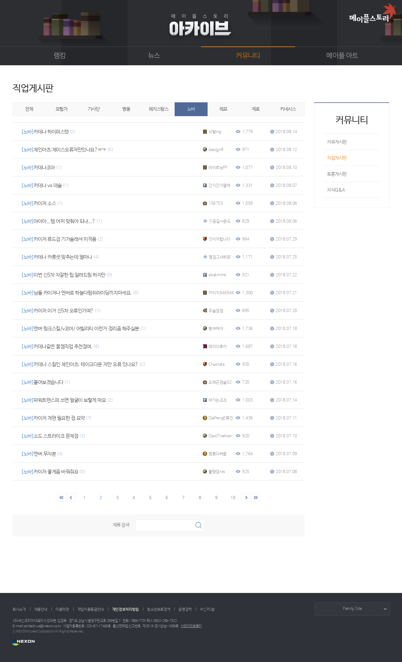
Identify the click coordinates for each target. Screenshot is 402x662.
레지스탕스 (159, 109)
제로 (256, 109)
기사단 (94, 109)
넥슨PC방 (207, 609)
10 (233, 498)
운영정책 (185, 609)
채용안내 (41, 609)
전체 (29, 109)
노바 (191, 109)
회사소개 (19, 609)
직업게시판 (337, 158)
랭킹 (60, 56)
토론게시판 (337, 174)
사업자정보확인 (191, 626)
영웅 (126, 109)
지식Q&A (336, 190)
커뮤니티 (248, 56)
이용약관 (62, 609)
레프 (223, 109)
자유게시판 (337, 142)
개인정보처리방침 (125, 609)
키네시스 (288, 109)
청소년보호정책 (158, 609)
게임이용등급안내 (90, 609)
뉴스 (154, 56)
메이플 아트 (342, 56)
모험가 (62, 109)
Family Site (352, 608)
